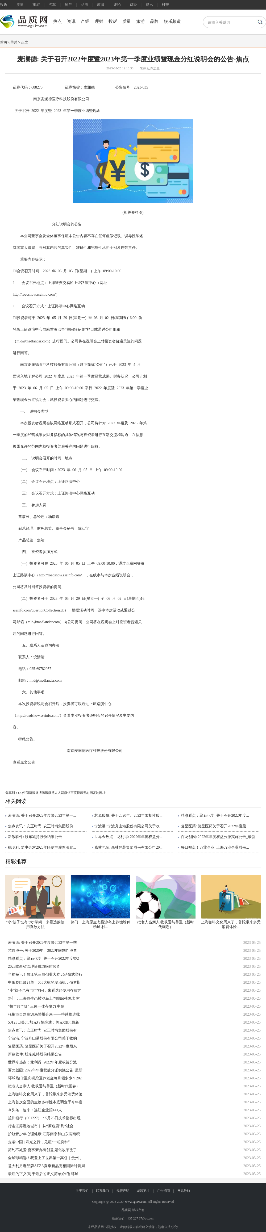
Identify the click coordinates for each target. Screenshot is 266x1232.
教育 (101, 5)
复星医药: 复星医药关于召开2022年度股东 (42, 1046)
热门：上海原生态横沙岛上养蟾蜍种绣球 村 (44, 998)
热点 (57, 21)
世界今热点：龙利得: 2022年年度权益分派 (42, 1062)
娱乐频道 (172, 21)
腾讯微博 (48, 793)
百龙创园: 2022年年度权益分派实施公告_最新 (218, 837)
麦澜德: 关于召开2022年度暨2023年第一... (42, 816)
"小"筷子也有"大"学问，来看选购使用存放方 (44, 990)
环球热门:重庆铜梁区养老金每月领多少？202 (45, 1078)
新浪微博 (35, 793)
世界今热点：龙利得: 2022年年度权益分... (128, 837)
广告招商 (163, 1191)
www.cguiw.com (135, 1202)
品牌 (84, 5)
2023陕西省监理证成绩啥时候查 (34, 967)
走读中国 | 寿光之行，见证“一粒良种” (39, 1142)
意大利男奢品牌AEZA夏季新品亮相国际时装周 (46, 1166)
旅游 (36, 5)
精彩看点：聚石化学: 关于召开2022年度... (215, 816)
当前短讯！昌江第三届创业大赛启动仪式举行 (45, 975)
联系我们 (102, 1191)
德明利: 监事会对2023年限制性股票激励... (42, 847)
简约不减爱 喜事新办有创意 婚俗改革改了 (42, 1150)
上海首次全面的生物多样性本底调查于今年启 (45, 1102)
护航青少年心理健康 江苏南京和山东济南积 (44, 1134)
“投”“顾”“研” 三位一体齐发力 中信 (36, 1006)
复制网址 (99, 793)
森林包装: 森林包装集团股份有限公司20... (128, 847)
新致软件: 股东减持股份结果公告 (35, 837)
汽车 (52, 5)
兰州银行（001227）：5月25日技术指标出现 (44, 1118)
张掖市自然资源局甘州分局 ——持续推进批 (44, 1014)
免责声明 (123, 1191)
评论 (117, 5)
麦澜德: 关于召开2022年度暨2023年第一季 (42, 943)
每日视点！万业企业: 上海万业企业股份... (215, 847)
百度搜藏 (76, 793)
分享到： (11, 793)
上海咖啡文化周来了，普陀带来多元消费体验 (45, 1094)
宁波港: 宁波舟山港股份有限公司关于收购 (42, 1038)
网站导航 (183, 1191)
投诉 (3, 5)
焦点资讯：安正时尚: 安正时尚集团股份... (42, 826)
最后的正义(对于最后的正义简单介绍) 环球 (43, 1174)
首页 (3, 42)
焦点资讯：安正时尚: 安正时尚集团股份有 (42, 1030)
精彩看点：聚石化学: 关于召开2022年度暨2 (43, 959)
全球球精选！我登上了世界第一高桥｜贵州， (45, 1158)
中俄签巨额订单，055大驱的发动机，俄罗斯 (44, 982)
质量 (20, 5)
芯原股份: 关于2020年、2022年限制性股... (128, 816)
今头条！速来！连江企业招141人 (35, 1110)
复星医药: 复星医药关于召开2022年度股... (215, 826)
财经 (133, 5)
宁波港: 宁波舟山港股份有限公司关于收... (128, 826)
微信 (67, 793)
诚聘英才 (143, 1191)
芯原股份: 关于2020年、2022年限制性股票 (42, 951)
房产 (68, 5)
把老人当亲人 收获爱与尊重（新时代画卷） (44, 1086)
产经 (85, 21)
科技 (165, 5)
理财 (99, 21)
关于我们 (82, 1191)
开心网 (88, 793)
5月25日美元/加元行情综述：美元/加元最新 (43, 1022)
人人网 (59, 793)
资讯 (149, 5)
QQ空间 (23, 793)
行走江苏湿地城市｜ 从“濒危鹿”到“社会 (40, 1126)
